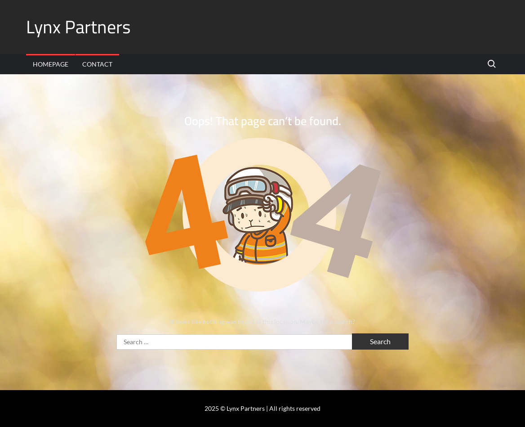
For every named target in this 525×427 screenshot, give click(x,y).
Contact (97, 64)
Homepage (50, 64)
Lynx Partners (78, 27)
